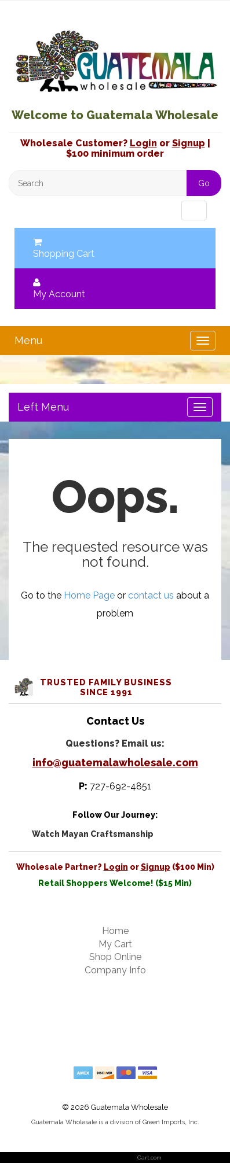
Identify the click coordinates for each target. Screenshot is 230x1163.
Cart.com (149, 1157)
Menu (37, 210)
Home (115, 930)
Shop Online (115, 956)
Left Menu (43, 407)
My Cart (115, 944)
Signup (188, 143)
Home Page (89, 595)
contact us (151, 595)
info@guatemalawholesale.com (115, 762)
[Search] (115, 183)
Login (143, 143)
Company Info (115, 970)
